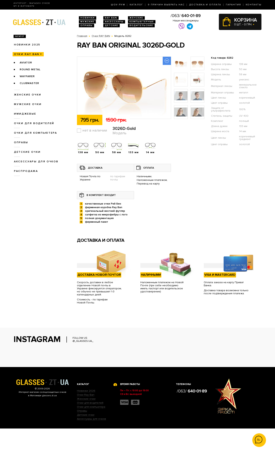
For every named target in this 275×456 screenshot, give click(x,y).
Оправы (86, 25)
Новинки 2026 (86, 418)
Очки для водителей (34, 123)
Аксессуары (114, 21)
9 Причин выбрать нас (166, 4)
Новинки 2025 (27, 44)
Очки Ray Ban (85, 422)
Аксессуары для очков (36, 161)
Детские (111, 25)
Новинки (87, 17)
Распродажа (26, 171)
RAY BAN (111, 17)
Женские (136, 17)
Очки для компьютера (35, 132)
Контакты (253, 4)
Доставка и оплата (205, 4)
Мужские (87, 21)
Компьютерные (141, 21)
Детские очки (27, 152)
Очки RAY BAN (26, 54)
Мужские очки (28, 104)
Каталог (136, 4)
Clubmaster (29, 83)
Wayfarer (27, 76)
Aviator (26, 62)
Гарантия (233, 4)
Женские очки (27, 94)
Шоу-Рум (118, 4)
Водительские (141, 25)
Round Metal (30, 69)
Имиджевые (25, 113)
